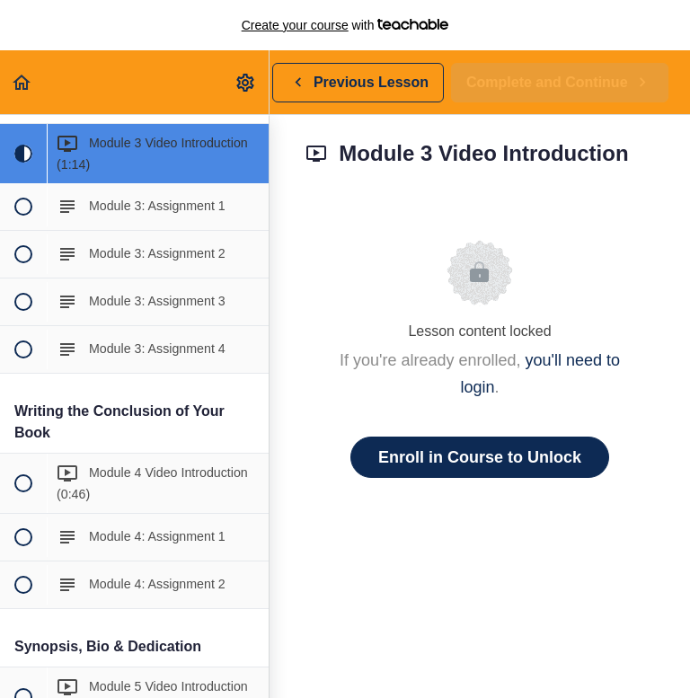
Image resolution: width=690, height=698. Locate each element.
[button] (22, 82)
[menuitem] (246, 82)
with (345, 25)
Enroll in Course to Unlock (479, 457)
